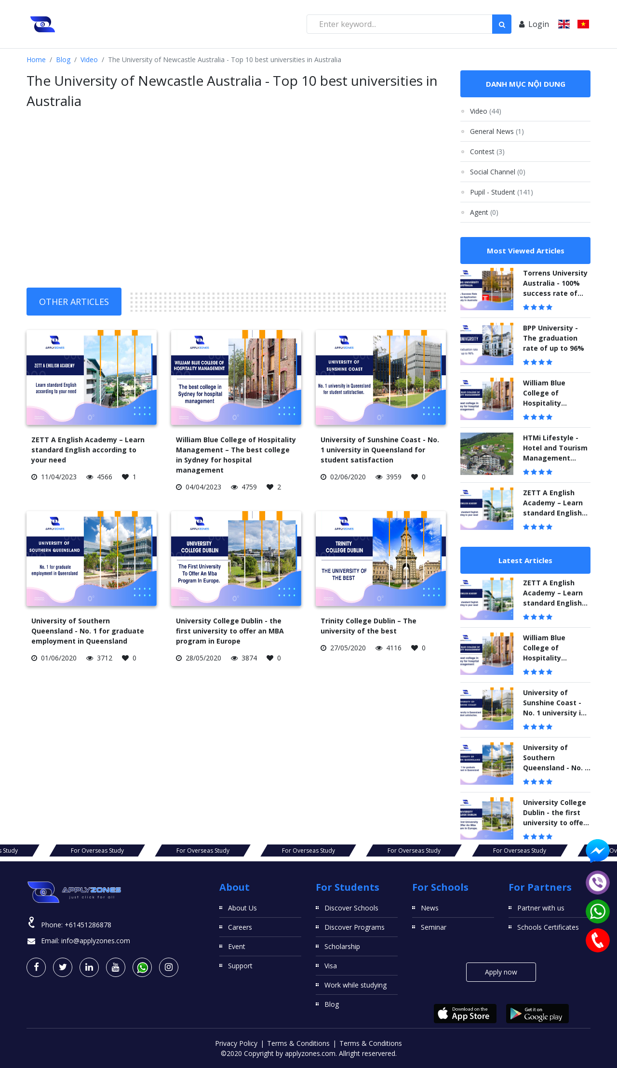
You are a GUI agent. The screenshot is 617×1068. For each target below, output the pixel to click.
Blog (63, 59)
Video (89, 59)
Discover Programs (354, 927)
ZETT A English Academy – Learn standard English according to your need (88, 449)
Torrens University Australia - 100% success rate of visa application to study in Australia (555, 293)
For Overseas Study (47, 850)
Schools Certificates (548, 927)
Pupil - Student (501, 192)
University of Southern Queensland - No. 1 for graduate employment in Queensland (87, 631)
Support (240, 965)
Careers (240, 927)
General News (497, 131)
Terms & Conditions (298, 1043)
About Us (242, 907)
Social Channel (497, 171)
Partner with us (540, 907)
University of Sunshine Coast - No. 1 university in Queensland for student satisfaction (380, 449)
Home (36, 59)
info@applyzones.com (95, 940)
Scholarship (342, 946)
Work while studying (355, 984)
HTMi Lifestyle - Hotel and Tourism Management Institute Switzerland (555, 458)
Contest (487, 151)
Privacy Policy (236, 1043)
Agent (484, 212)
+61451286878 (88, 924)
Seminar (433, 927)
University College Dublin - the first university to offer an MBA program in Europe (230, 631)
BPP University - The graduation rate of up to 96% (553, 338)
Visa (330, 965)
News (430, 907)
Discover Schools (351, 907)
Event (236, 946)
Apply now (501, 971)
